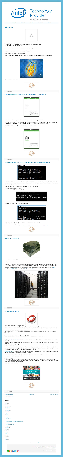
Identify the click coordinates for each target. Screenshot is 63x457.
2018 (6, 403)
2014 (6, 432)
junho (7, 414)
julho (7, 413)
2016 (6, 429)
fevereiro (8, 426)
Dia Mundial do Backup (11, 311)
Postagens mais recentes (9, 394)
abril (7, 417)
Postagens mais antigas (54, 394)
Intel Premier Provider (6, 3)
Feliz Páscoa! (8, 27)
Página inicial (32, 394)
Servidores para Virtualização (29, 268)
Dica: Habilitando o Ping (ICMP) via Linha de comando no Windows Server (27, 162)
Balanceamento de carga (8, 351)
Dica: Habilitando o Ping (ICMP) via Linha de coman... (15, 421)
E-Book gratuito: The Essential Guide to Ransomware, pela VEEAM (25, 94)
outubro (8, 408)
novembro (8, 407)
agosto (8, 411)
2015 (6, 430)
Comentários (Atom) (10, 396)
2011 (6, 436)
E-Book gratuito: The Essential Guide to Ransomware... (15, 420)
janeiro (8, 427)
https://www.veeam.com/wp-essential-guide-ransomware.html (15, 126)
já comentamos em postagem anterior (15, 339)
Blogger (38, 442)
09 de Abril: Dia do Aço (11, 238)
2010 (6, 437)
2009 (6, 439)
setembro (8, 410)
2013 (6, 433)
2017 (6, 404)
